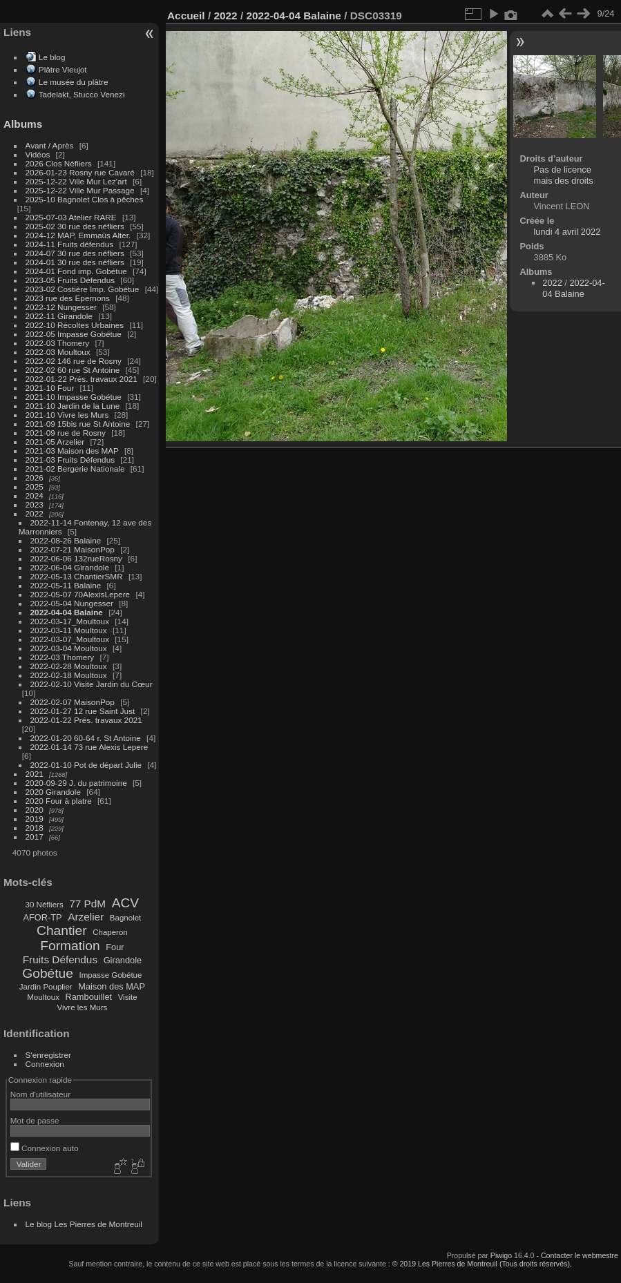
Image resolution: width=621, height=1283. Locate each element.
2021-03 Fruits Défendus (70, 459)
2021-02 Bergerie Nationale (75, 468)
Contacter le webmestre (579, 1255)
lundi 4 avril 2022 (567, 231)
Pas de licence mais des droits (563, 175)
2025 (35, 486)
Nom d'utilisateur (40, 1094)
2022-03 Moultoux (58, 351)
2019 (35, 818)
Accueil (186, 15)
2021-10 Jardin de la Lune (73, 405)
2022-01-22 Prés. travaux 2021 (81, 378)
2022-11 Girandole (59, 315)
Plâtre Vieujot (63, 69)
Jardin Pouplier (46, 987)
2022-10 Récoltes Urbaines (75, 324)
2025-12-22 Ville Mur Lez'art (76, 181)
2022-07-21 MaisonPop (72, 549)
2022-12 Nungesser (61, 306)
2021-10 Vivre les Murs (67, 414)
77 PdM (87, 903)
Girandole (123, 960)
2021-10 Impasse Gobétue (74, 396)
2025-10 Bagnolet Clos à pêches (85, 199)
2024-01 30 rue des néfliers (76, 262)
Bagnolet (125, 918)
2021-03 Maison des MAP (72, 450)
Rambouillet (89, 997)
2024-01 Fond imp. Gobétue (76, 271)
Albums (22, 124)
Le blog (52, 56)
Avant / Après (50, 145)
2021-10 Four (50, 387)
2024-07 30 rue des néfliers (75, 253)
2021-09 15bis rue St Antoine (78, 423)
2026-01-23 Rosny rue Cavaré (80, 172)
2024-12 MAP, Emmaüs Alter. (78, 235)
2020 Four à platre (59, 800)
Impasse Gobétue (110, 975)
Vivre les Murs (82, 1007)
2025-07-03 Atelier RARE (71, 217)
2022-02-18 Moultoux (68, 675)
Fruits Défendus (60, 959)
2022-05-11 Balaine (66, 585)
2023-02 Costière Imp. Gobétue (83, 288)
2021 (35, 773)
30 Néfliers (45, 904)
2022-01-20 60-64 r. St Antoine (85, 737)
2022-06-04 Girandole (69, 567)
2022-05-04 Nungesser (71, 603)
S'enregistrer (48, 1054)
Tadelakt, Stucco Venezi (82, 94)
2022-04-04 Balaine (66, 612)
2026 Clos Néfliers (59, 163)
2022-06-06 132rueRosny (76, 558)
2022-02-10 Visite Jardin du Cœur (91, 683)
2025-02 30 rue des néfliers (75, 226)
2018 (35, 827)
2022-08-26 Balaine (66, 540)
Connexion (45, 1063)
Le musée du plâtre (73, 81)
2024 (35, 495)
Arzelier (86, 917)
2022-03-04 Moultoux (68, 648)
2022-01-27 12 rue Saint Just (82, 710)
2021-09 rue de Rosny (66, 432)
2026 (35, 477)
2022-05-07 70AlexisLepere (80, 594)
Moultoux (43, 997)
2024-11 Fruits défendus (70, 244)
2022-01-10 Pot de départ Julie (86, 764)
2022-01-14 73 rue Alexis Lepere (89, 746)
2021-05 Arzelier (55, 441)
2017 (35, 836)
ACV (125, 903)
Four (115, 947)
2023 (35, 504)
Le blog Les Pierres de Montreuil (84, 1223)
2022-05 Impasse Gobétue (74, 333)
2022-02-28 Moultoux (68, 666)
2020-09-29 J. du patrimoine (76, 782)
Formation (69, 945)
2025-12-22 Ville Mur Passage (80, 190)
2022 (35, 513)
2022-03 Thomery (58, 342)
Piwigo (501, 1255)
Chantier (62, 930)
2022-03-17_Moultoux (69, 621)
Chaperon (110, 932)
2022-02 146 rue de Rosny (74, 360)
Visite (127, 997)
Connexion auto (44, 1148)
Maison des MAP (111, 986)
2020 (35, 809)
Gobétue (47, 973)
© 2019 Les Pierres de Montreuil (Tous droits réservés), (482, 1264)
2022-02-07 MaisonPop (72, 701)
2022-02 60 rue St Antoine (73, 369)
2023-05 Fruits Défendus (70, 280)
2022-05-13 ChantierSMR (76, 576)
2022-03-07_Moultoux (69, 639)
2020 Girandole (53, 791)
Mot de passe (34, 1120)
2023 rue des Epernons (68, 297)
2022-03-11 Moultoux (68, 630)
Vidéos (38, 154)
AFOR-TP (42, 917)
